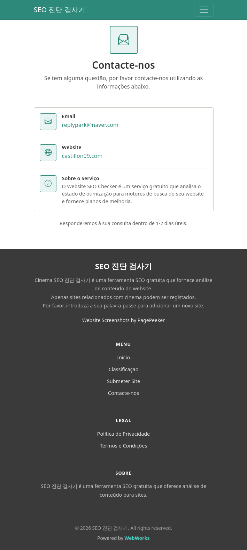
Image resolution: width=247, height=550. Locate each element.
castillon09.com (82, 156)
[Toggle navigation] (204, 10)
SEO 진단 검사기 (59, 9)
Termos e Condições (123, 445)
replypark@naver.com (90, 125)
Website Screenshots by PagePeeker (123, 320)
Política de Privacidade (123, 433)
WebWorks (136, 538)
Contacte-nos (123, 393)
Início (123, 357)
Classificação (124, 369)
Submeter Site (123, 381)
